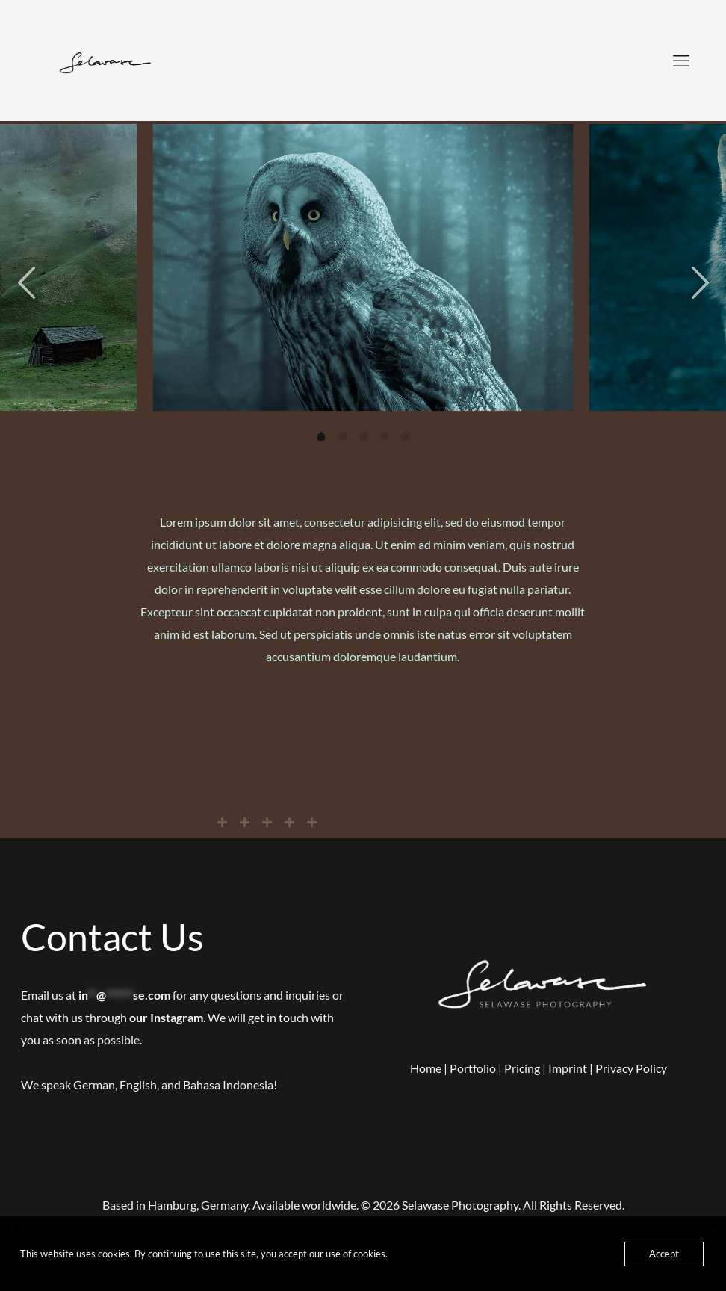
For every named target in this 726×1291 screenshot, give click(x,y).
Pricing (522, 1068)
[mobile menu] (681, 60)
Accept (664, 1254)
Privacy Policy (631, 1068)
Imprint (567, 1068)
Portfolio (473, 1068)
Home (425, 1068)
